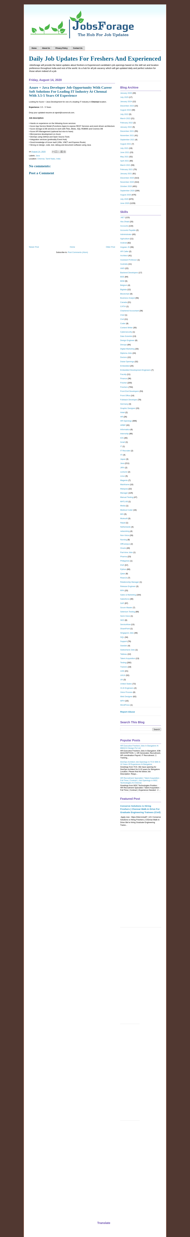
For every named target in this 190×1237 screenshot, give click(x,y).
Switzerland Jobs (127, 650)
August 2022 (125, 110)
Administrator (126, 234)
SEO (122, 620)
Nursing (123, 540)
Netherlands (125, 527)
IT (121, 446)
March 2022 (125, 118)
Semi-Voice (125, 616)
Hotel (122, 412)
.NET (122, 217)
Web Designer (126, 696)
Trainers (123, 667)
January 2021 (126, 173)
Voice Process (126, 692)
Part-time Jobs (126, 552)
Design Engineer (127, 340)
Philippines (125, 561)
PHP (122, 565)
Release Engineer (128, 586)
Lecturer (123, 472)
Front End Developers (129, 391)
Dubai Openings (127, 361)
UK (121, 679)
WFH (122, 701)
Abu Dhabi (124, 221)
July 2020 (124, 199)
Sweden (123, 646)
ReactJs (123, 578)
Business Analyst (127, 298)
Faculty (123, 374)
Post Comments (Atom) (78, 252)
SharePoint (125, 628)
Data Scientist (126, 336)
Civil (122, 319)
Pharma (123, 556)
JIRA (122, 467)
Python (123, 569)
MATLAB (124, 501)
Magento (124, 480)
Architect (124, 255)
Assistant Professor (128, 260)
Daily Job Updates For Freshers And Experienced (95, 58)
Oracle (123, 548)
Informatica (125, 429)
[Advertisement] (140, 880)
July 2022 (124, 114)
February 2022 (126, 123)
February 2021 (126, 169)
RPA (122, 590)
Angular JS (125, 247)
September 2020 (127, 190)
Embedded (125, 366)
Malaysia (124, 489)
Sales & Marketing (128, 595)
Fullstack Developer (128, 400)
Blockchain (125, 294)
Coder (122, 323)
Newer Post (34, 247)
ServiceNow (125, 624)
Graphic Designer (127, 408)
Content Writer (126, 327)
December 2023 (127, 106)
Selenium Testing (127, 612)
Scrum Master (126, 607)
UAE (122, 671)
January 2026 (126, 93)
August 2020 (125, 195)
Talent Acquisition (127, 658)
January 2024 (126, 101)
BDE (122, 277)
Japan (122, 459)
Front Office (125, 395)
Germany (124, 404)
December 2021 (127, 131)
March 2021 (125, 165)
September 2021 (127, 139)
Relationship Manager (129, 582)
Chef (122, 315)
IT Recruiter (125, 451)
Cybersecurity (126, 332)
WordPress (125, 705)
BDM (122, 281)
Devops (123, 345)
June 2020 (124, 203)
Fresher (123, 383)
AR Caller (124, 251)
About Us (46, 48)
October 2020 (126, 186)
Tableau (123, 654)
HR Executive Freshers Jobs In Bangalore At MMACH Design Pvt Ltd (139, 747)
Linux (122, 476)
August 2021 (125, 144)
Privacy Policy (62, 48)
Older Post (110, 247)
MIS (122, 514)
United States (126, 684)
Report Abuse (127, 712)
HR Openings (126, 421)
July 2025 (124, 97)
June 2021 (124, 152)
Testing (123, 662)
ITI (121, 455)
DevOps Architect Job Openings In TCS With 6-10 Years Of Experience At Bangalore (140, 763)
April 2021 (124, 161)
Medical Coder (126, 510)
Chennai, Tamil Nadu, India (48, 159)
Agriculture (124, 239)
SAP (122, 603)
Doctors (123, 357)
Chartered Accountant (129, 311)
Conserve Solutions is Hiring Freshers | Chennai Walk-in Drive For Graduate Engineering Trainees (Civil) (140, 809)
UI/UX (122, 675)
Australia (124, 264)
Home (34, 48)
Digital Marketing (127, 349)
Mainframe (124, 484)
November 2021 (127, 135)
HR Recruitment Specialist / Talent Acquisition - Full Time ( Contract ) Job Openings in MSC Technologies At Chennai (140, 780)
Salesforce (124, 599)
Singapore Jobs (127, 633)
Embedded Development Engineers (135, 370)
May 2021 (124, 157)
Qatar (122, 573)
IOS (122, 438)
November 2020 (127, 182)
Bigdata (123, 289)
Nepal (122, 523)
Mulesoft (124, 518)
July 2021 (124, 148)
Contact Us (77, 48)
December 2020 (127, 178)
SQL (122, 637)
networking (125, 531)
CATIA (123, 306)
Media (122, 506)
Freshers (124, 387)
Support (123, 641)
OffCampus (125, 544)
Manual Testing (126, 497)
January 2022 (126, 127)
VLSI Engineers (127, 688)
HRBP (123, 425)
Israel (122, 442)
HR (121, 417)
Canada (123, 302)
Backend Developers (129, 272)
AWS (122, 268)
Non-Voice (124, 535)
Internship (124, 433)
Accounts (124, 226)
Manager (124, 493)
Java (38, 155)
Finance (123, 378)
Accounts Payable (128, 230)
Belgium (123, 285)
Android (123, 243)
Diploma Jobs (126, 353)
